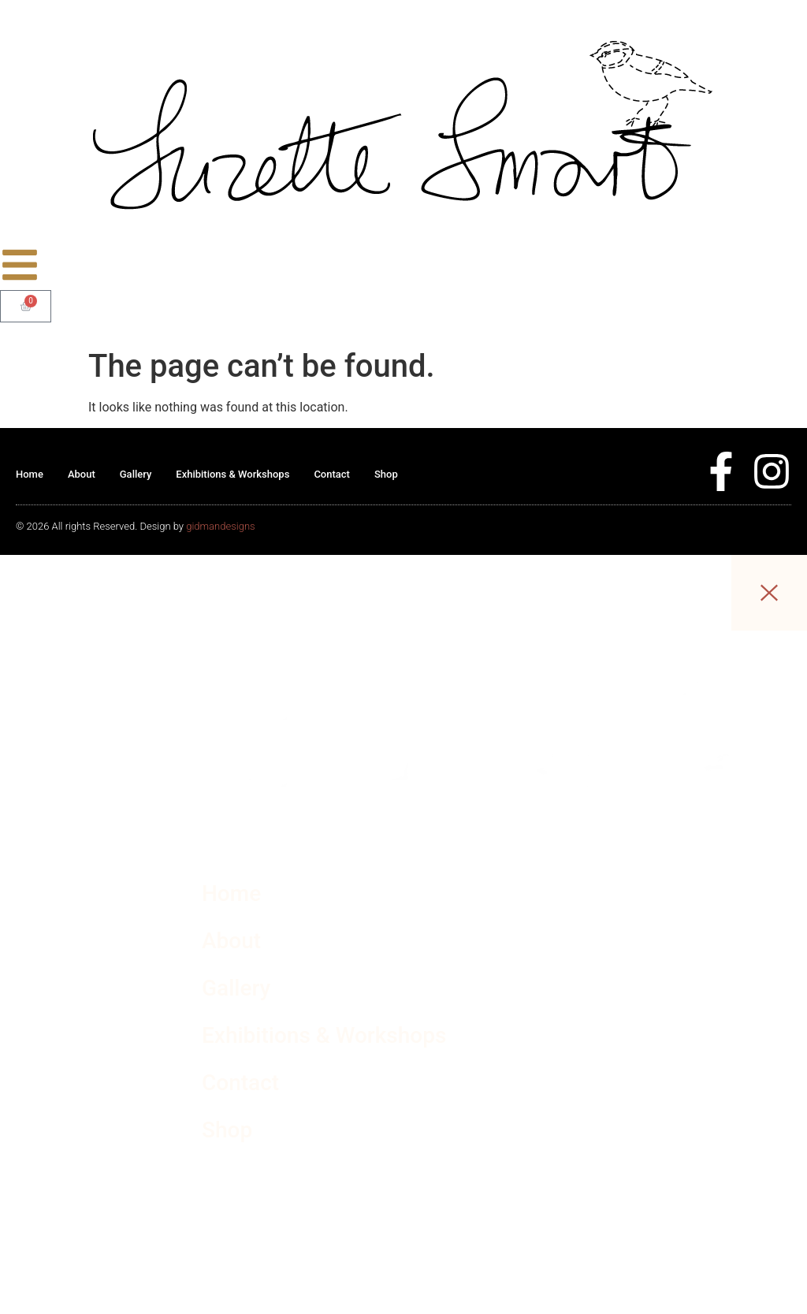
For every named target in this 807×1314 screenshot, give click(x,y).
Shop (386, 474)
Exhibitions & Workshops (232, 474)
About (81, 474)
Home (29, 474)
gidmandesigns (220, 526)
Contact (332, 474)
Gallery (136, 474)
